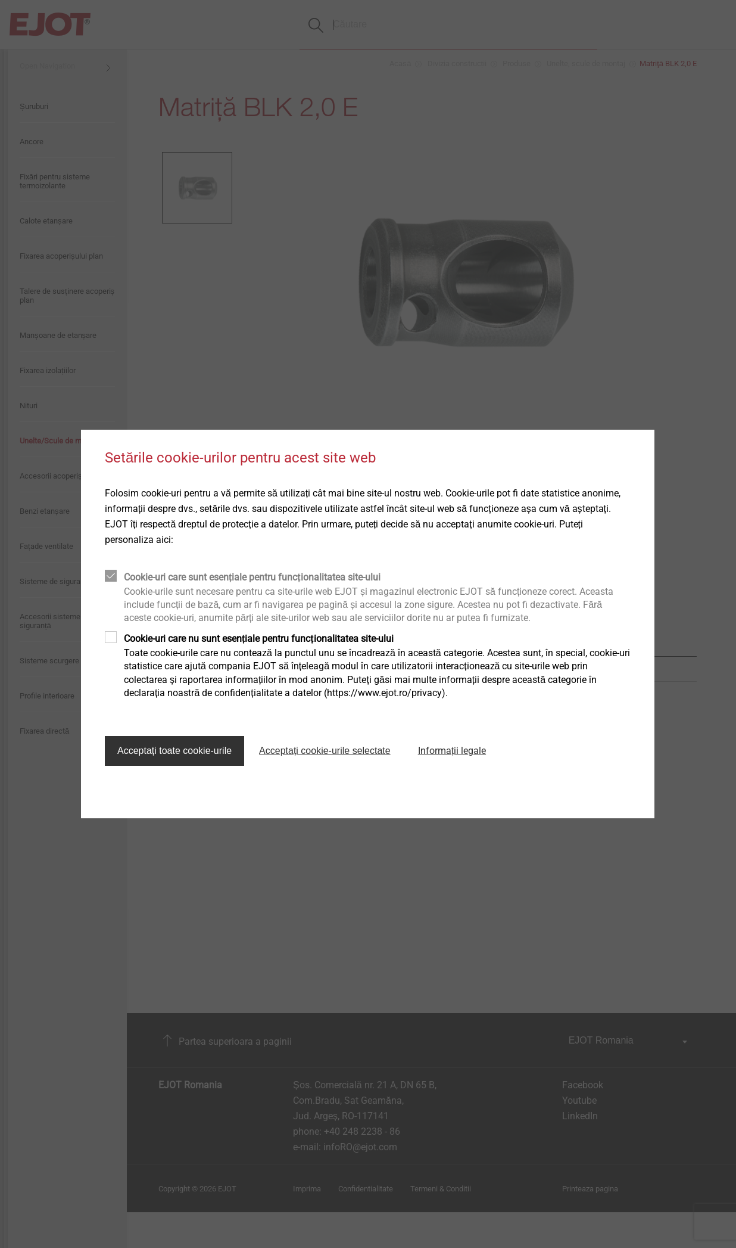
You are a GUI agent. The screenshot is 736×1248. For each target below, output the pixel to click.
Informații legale (452, 750)
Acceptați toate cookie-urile (174, 751)
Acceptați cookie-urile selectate (325, 751)
